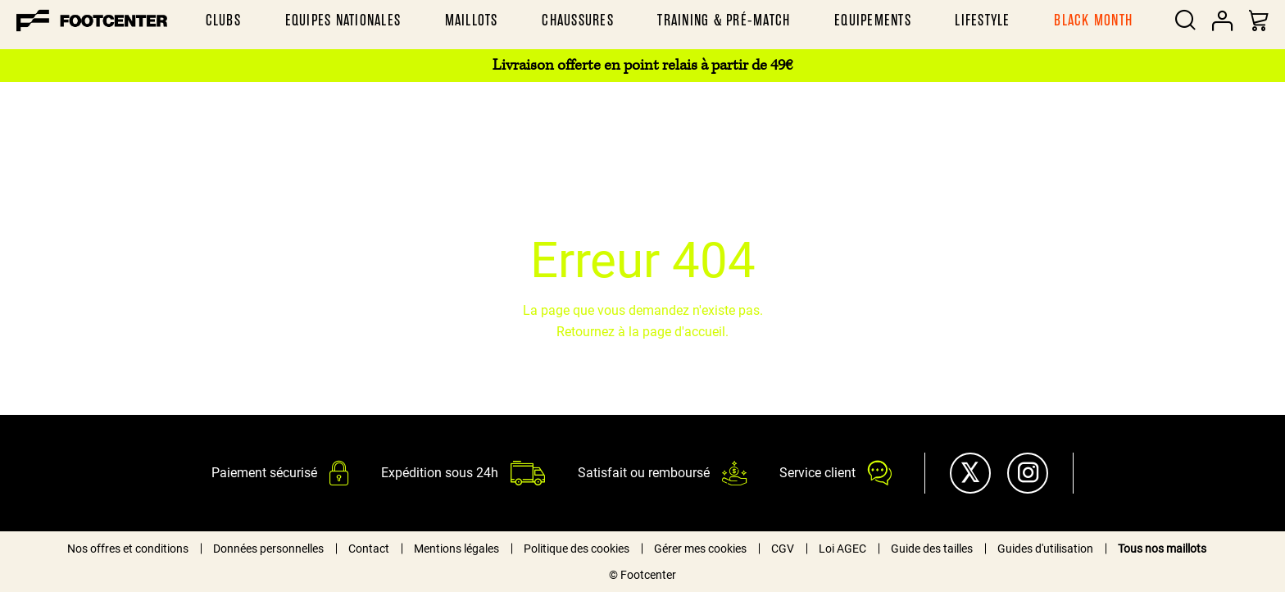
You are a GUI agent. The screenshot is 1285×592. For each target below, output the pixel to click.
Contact (368, 548)
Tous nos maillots (1162, 548)
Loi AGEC (842, 548)
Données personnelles (268, 548)
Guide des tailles (932, 548)
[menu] (669, 20)
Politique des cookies (576, 548)
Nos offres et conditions (127, 548)
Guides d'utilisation (1045, 548)
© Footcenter (642, 574)
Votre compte (1222, 21)
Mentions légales (456, 548)
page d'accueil (683, 331)
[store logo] (91, 20)
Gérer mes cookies (700, 548)
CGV (782, 548)
